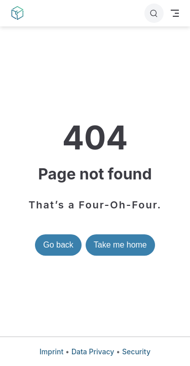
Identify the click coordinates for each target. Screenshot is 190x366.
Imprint (51, 351)
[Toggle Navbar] (175, 13)
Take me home (120, 244)
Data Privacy (92, 351)
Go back (58, 244)
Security (136, 351)
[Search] (154, 13)
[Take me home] (20, 13)
